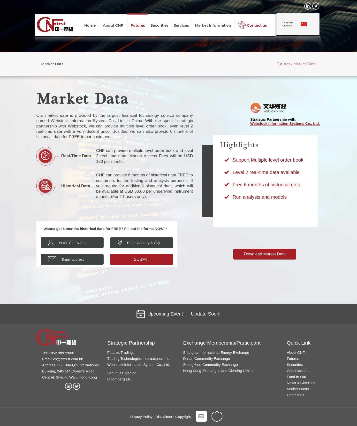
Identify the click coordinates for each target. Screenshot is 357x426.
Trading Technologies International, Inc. (138, 358)
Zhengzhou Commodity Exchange (210, 365)
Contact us (295, 395)
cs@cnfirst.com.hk (68, 359)
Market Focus (298, 389)
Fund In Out (296, 377)
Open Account (298, 371)
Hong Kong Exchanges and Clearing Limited (219, 371)
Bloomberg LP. (119, 379)
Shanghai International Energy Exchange (216, 352)
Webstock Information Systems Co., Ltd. (285, 123)
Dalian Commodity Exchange (206, 358)
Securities (295, 365)
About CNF (296, 352)
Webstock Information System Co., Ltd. (138, 365)
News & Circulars (301, 383)
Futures (293, 358)
